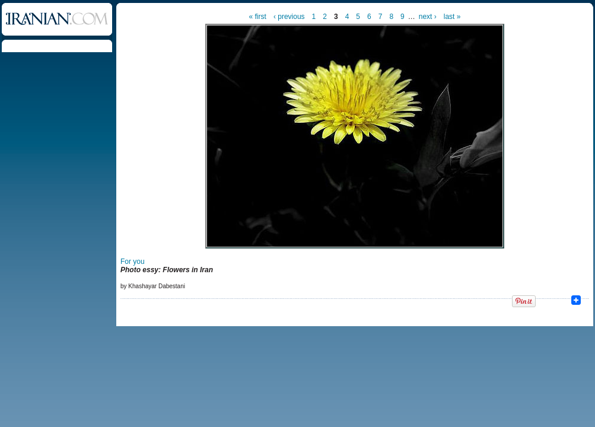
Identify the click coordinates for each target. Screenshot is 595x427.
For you (132, 261)
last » (452, 16)
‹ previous (289, 16)
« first (257, 16)
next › (428, 16)
